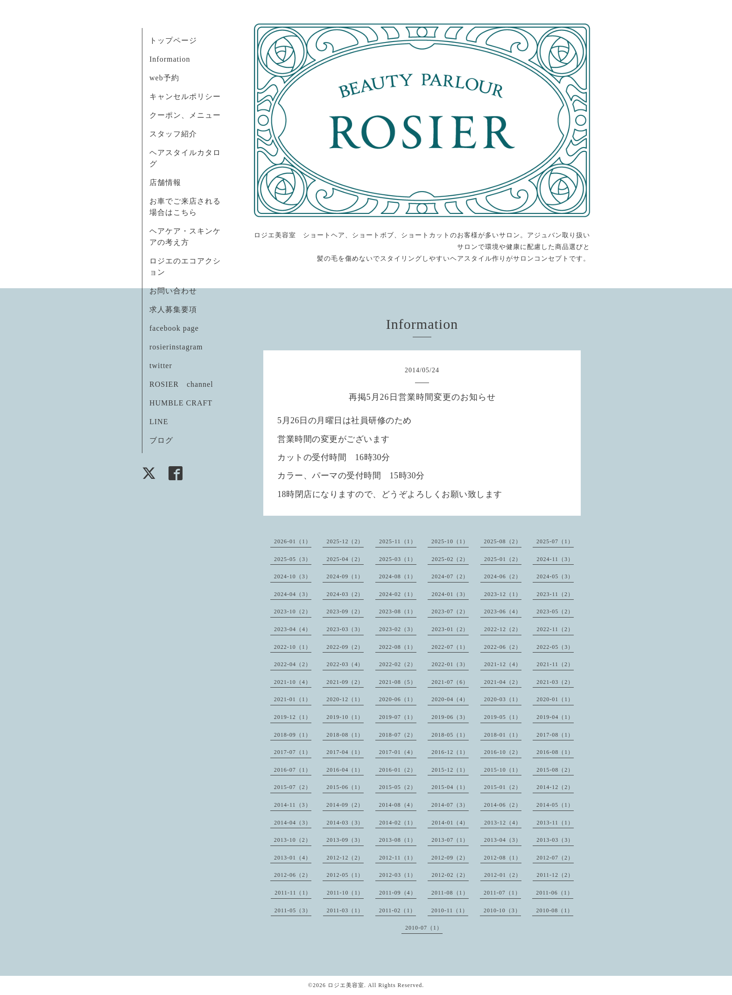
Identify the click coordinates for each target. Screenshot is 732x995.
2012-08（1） (502, 857)
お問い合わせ (173, 291)
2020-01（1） (555, 699)
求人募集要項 (173, 309)
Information (169, 59)
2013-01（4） (292, 857)
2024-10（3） (292, 576)
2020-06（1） (397, 699)
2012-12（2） (345, 857)
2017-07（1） (292, 752)
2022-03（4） (345, 664)
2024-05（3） (555, 576)
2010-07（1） (424, 927)
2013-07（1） (450, 840)
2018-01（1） (502, 735)
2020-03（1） (502, 699)
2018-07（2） (397, 735)
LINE (158, 422)
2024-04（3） (292, 594)
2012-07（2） (555, 857)
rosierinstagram (176, 347)
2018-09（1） (292, 735)
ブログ (161, 440)
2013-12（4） (502, 822)
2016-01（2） (397, 770)
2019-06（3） (450, 717)
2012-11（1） (397, 857)
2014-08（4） (397, 805)
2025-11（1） (397, 541)
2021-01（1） (292, 699)
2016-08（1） (555, 752)
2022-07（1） (450, 647)
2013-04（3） (502, 840)
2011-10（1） (345, 892)
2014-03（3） (345, 822)
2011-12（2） (555, 875)
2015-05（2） (397, 787)
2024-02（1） (397, 594)
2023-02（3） (397, 629)
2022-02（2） (397, 664)
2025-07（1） (555, 541)
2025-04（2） (345, 559)
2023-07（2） (450, 611)
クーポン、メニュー (185, 115)
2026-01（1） (292, 541)
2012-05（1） (345, 875)
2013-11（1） (555, 822)
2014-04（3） (292, 822)
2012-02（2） (450, 875)
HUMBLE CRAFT (180, 403)
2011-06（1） (554, 892)
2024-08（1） (397, 576)
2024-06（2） (502, 576)
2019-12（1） (292, 717)
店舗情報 (165, 182)
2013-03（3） (555, 840)
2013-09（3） (345, 840)
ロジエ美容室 (346, 985)
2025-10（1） (450, 541)
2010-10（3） (502, 910)
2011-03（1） (345, 910)
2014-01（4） (450, 822)
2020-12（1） (345, 699)
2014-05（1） (555, 805)
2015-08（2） (555, 770)
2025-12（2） (345, 541)
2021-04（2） (502, 682)
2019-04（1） (555, 717)
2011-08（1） (450, 892)
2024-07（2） (450, 576)
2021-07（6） (450, 682)
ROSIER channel (181, 384)
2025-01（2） (502, 559)
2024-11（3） (555, 559)
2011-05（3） (293, 910)
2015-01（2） (502, 787)
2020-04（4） (450, 699)
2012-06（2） (292, 875)
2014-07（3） (450, 805)
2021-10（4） (292, 682)
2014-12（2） (555, 787)
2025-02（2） (450, 559)
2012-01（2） (502, 875)
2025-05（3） (292, 559)
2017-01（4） (397, 752)
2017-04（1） (345, 752)
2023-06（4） (502, 611)
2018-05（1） (450, 735)
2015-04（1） (450, 787)
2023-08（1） (397, 611)
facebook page (174, 328)
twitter (160, 366)
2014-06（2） (502, 805)
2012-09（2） (450, 857)
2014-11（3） (292, 805)
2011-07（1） (502, 892)
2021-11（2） (555, 664)
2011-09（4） (397, 892)
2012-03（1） (397, 875)
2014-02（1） (397, 822)
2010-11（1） (450, 910)
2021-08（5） (397, 682)
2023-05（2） (555, 611)
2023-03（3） (345, 629)
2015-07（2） (292, 787)
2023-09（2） (345, 611)
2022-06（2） (502, 647)
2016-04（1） (345, 770)
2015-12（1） (450, 770)
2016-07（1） (292, 770)
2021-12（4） (502, 664)
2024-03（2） (345, 594)
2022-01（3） (450, 664)
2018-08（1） (345, 735)
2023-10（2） (292, 611)
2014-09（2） (345, 805)
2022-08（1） (397, 647)
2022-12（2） (502, 629)
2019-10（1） (345, 717)
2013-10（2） (292, 840)
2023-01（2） (450, 629)
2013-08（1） (397, 840)
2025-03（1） (397, 559)
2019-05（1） (502, 717)
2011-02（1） (397, 910)
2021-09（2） (345, 682)
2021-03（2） (555, 682)
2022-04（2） (292, 664)
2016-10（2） (502, 752)
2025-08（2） (502, 541)
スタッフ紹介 (173, 134)
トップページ (173, 40)
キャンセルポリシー (185, 96)
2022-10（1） (292, 647)
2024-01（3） (450, 594)
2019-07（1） (397, 717)
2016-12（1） (450, 752)
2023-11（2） (555, 594)
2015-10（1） (502, 770)
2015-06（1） (345, 787)
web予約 (164, 78)
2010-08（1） (554, 910)
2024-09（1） (345, 576)
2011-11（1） (292, 892)
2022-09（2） (345, 647)
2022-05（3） (555, 647)
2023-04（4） (292, 629)
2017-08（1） (555, 735)
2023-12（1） (502, 594)
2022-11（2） (555, 629)
